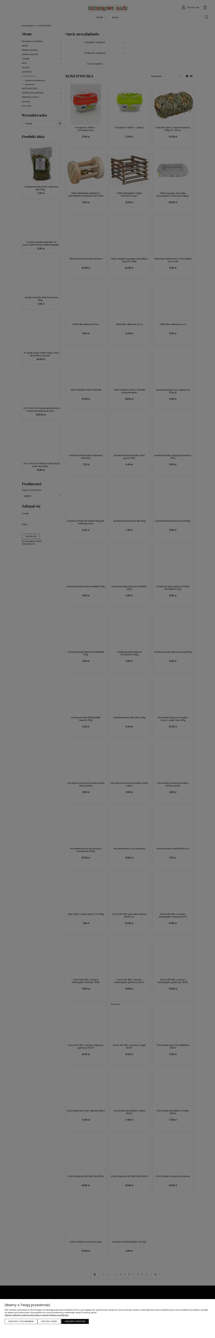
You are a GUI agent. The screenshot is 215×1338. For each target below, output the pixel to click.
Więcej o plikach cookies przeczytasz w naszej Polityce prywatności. (37, 1315)
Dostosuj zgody (49, 1321)
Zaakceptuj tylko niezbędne (21, 1321)
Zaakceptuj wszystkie (75, 1321)
